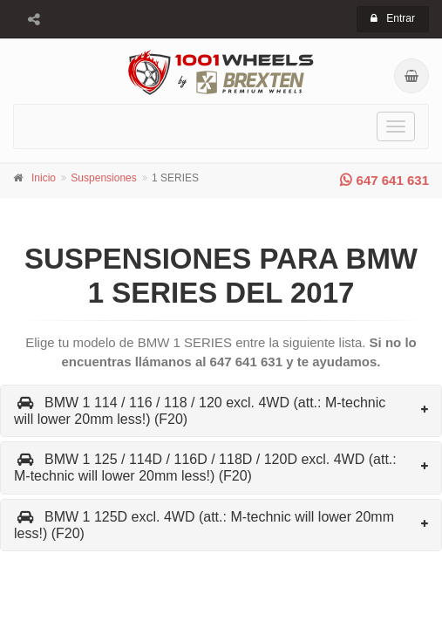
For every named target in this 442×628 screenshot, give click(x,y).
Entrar (393, 18)
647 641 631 (384, 180)
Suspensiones (103, 178)
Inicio (43, 178)
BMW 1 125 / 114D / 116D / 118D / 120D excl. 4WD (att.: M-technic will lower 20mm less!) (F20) (205, 467)
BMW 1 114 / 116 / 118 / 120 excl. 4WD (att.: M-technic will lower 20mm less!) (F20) (199, 411)
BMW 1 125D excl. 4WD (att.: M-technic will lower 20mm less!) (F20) (204, 525)
